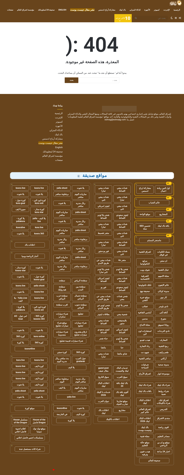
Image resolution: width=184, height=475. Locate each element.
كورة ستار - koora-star (20, 269)
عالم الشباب (154, 202)
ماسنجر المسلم (154, 240)
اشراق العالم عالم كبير (145, 410)
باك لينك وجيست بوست (145, 429)
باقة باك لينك (163, 226)
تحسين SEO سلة (145, 227)
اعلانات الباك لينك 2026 (145, 419)
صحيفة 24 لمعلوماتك (46, 10)
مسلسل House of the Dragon (20, 421)
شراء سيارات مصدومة (62, 333)
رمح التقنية (163, 346)
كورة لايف (80, 414)
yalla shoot (62, 188)
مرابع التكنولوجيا (145, 262)
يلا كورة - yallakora (20, 220)
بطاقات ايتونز (103, 314)
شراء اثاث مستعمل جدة (30, 449)
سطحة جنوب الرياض (81, 306)
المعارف (163, 340)
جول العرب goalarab (80, 360)
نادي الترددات (163, 331)
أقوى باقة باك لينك (122, 393)
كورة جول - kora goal (20, 201)
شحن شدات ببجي (122, 297)
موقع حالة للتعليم (144, 444)
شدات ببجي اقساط (122, 189)
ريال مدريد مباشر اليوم (80, 380)
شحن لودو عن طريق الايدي (103, 307)
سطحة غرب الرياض (61, 297)
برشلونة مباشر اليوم (62, 380)
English (62, 10)
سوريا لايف (20, 209)
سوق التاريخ (103, 377)
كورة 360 (20, 336)
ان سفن (163, 261)
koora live (39, 188)
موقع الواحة (145, 214)
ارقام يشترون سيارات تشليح (80, 333)
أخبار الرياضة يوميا (30, 256)
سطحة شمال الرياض (81, 297)
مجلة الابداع (145, 325)
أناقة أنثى (163, 312)
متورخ (163, 318)
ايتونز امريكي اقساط (103, 279)
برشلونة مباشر (62, 194)
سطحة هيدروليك (62, 288)
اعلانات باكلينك (112, 419)
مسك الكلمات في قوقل (163, 253)
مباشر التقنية (145, 358)
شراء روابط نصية (163, 392)
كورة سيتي (62, 352)
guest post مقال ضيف (103, 369)
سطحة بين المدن (80, 288)
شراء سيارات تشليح (81, 324)
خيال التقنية (163, 270)
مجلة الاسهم (163, 276)
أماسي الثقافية (145, 312)
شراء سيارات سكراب (62, 315)
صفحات (10, 10)
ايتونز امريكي (103, 206)
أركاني (163, 358)
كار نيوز (163, 297)
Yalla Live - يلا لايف (20, 299)
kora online (39, 336)
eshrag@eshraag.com (115, 119)
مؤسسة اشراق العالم (25, 10)
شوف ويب (145, 270)
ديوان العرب (103, 401)
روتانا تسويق (163, 325)
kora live (39, 227)
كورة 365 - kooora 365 (39, 317)
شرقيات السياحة (145, 366)
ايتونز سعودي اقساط (122, 216)
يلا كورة (71, 420)
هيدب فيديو (145, 340)
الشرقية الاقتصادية (144, 277)
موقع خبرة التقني (145, 299)
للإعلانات (49, 470)
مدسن (145, 318)
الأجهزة (147, 10)
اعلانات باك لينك (103, 411)
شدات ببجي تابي (103, 198)
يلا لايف (71, 367)
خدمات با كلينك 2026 (103, 393)
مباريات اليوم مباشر (81, 195)
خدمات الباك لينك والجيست (122, 369)
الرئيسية (176, 10)
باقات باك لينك (144, 391)
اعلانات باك (30, 245)
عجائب (145, 306)
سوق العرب (122, 377)
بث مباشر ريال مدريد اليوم (62, 360)
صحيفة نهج (145, 291)
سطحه (62, 280)
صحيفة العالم (154, 460)
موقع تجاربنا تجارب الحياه (122, 402)
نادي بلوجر (163, 306)
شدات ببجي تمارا (103, 189)
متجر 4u (122, 260)
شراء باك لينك (163, 385)
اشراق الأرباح (145, 373)
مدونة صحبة (163, 364)
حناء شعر (103, 338)
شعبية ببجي (122, 314)
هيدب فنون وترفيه (145, 453)
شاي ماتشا (122, 353)
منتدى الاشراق (163, 418)
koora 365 (39, 233)
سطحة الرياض (80, 280)
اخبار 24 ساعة (163, 451)
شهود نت (145, 352)
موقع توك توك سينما (39, 430)
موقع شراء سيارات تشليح (62, 324)
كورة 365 (80, 352)
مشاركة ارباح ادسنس (145, 189)
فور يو (103, 287)
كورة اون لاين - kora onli (39, 201)
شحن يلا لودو (122, 305)
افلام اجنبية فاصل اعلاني (20, 430)
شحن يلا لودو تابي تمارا (103, 270)
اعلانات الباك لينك (145, 401)
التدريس (163, 409)
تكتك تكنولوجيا (144, 285)
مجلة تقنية (144, 436)
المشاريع (163, 214)
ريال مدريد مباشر (80, 204)
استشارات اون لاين (144, 332)
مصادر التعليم (163, 436)
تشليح (80, 314)
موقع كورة (30, 408)
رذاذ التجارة (145, 346)
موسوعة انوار (163, 373)
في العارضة (62, 414)
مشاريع (122, 410)
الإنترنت (166, 10)
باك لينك (122, 10)
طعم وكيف (163, 352)
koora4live (62, 408)
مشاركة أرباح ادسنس (106, 10)
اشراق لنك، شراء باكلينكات (163, 401)
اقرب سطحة (62, 304)
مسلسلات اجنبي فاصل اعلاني (29, 437)
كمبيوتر (157, 10)
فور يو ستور (103, 251)
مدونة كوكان (163, 291)
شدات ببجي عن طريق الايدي (103, 261)
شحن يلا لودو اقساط (103, 216)
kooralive (20, 227)
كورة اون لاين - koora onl (39, 308)
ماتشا (103, 347)
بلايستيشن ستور (122, 322)
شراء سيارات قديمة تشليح (71, 341)
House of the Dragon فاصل (39, 421)
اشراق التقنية (145, 252)
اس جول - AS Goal (20, 317)
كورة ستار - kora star (39, 210)
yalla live (71, 397)
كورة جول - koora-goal (39, 278)
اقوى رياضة (163, 427)
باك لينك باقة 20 (122, 384)
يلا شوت (80, 188)
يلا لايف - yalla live (39, 220)
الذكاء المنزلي (135, 10)
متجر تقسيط (103, 233)
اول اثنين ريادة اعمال (163, 189)
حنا (122, 347)
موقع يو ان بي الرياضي (163, 444)
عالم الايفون (163, 285)
